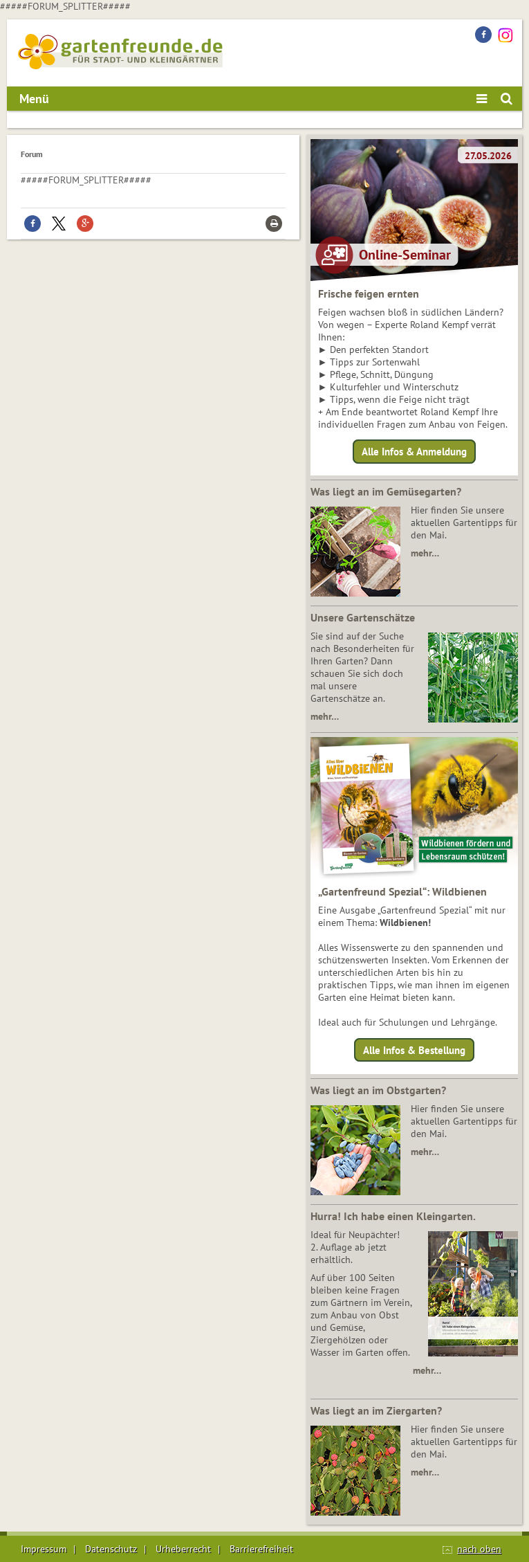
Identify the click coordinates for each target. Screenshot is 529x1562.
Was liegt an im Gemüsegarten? (385, 491)
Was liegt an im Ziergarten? (376, 1410)
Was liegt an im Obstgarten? (378, 1090)
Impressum (43, 1549)
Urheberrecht (183, 1549)
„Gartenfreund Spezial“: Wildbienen (402, 891)
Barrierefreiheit (261, 1549)
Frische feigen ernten (368, 293)
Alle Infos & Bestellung (414, 1049)
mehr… (425, 553)
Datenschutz (111, 1549)
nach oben (479, 1549)
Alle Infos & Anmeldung (414, 451)
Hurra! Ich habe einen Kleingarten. (393, 1216)
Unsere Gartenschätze (362, 617)
